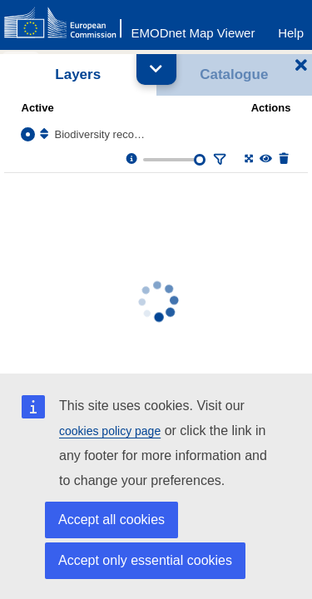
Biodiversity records (101, 134)
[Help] (291, 29)
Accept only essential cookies (145, 560)
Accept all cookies (111, 519)
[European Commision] (66, 23)
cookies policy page (110, 431)
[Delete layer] (282, 159)
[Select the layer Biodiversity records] (28, 134)
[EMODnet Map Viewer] (193, 29)
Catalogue (234, 74)
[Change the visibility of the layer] (265, 159)
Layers (78, 74)
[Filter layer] (218, 159)
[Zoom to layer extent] (247, 159)
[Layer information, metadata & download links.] (130, 159)
